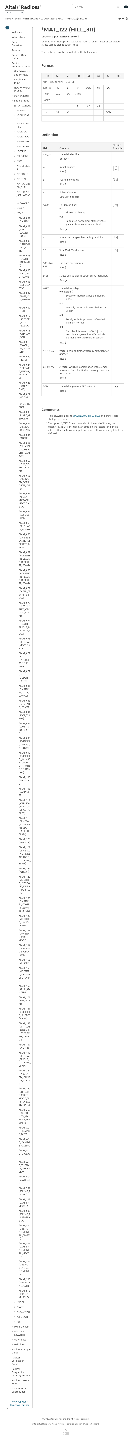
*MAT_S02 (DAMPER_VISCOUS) (24, 1203)
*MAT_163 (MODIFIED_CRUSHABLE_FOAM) (25, 974)
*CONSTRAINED (23, 125)
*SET (19, 1322)
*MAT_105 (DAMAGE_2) (24, 792)
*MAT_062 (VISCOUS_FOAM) (24, 515)
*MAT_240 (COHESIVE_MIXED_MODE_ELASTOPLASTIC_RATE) (24, 1097)
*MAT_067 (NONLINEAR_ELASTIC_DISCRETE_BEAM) (24, 559)
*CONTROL (22, 136)
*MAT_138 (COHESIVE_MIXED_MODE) (24, 935)
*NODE (20, 1302)
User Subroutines (19, 1390)
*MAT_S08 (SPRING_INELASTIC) (24, 1283)
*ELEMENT (22, 156)
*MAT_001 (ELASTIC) (24, 219)
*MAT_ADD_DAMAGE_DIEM (24, 1131)
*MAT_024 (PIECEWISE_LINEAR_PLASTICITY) (24, 371)
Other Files (20, 1339)
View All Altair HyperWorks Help (20, 1403)
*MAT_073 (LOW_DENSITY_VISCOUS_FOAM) (25, 609)
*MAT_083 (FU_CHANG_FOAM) (24, 704)
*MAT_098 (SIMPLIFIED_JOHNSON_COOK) (25, 743)
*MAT (61, 18)
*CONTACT (22, 131)
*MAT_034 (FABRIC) (24, 436)
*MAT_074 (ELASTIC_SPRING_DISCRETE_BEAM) (24, 627)
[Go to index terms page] (122, 8)
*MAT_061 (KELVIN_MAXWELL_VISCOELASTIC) (25, 500)
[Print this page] (127, 19)
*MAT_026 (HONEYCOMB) (24, 386)
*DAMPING (22, 141)
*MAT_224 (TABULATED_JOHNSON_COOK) (24, 1077)
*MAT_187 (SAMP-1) (24, 1046)
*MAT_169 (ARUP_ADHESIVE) (24, 989)
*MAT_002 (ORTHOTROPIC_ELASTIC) (25, 246)
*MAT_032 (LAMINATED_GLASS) (25, 427)
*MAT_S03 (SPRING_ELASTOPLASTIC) (24, 1216)
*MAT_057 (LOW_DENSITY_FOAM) (25, 466)
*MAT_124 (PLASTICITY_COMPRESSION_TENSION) (24, 904)
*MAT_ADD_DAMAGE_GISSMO (24, 1142)
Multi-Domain (21, 1327)
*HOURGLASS (23, 167)
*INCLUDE (22, 174)
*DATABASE (23, 146)
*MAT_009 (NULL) (24, 309)
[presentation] (58, 88)
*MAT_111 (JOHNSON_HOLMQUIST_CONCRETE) (25, 806)
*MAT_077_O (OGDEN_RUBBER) (24, 676)
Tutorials (17, 50)
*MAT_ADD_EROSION (24, 1154)
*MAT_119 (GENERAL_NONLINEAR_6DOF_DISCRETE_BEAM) (25, 826)
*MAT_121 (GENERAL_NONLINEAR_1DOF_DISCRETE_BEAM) (25, 855)
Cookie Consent (91, 1423)
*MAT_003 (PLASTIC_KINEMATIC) (24, 260)
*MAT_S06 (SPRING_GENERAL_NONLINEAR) (24, 1268)
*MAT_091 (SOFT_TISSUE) (24, 715)
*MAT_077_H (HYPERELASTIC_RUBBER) (24, 660)
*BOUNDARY (22, 117)
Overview (17, 43)
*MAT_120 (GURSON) (24, 840)
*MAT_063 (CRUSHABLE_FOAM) (24, 526)
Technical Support (74, 1423)
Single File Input (20, 81)
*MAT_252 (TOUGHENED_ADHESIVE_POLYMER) (24, 1116)
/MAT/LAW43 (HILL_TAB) (86, 416)
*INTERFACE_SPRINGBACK (23, 195)
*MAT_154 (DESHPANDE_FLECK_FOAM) (24, 950)
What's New (18, 37)
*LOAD (20, 208)
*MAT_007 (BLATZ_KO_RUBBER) (25, 298)
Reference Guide (26, 18)
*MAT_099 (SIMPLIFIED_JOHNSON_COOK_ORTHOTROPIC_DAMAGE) (25, 762)
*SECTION (22, 1317)
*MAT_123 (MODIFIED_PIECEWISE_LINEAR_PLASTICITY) (24, 885)
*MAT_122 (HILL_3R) (76, 18)
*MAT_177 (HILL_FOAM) (24, 1001)
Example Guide (21, 1351)
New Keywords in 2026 (22, 89)
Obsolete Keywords (19, 1333)
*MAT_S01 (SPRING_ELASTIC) (24, 1191)
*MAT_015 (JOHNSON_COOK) (25, 334)
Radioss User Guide (19, 56)
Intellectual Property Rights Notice (48, 1423)
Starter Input (21, 96)
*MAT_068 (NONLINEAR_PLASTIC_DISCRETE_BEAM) (24, 577)
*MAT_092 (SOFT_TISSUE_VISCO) (24, 728)
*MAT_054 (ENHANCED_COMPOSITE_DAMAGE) (25, 449)
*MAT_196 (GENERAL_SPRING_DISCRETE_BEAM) (25, 1059)
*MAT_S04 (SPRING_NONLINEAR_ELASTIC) (24, 1232)
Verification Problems (18, 1361)
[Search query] (96, 7)
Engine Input (21, 101)
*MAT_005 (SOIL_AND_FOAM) (24, 274)
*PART (20, 1307)
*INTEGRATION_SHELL (23, 185)
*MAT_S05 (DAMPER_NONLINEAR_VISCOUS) (24, 1250)
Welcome (17, 32)
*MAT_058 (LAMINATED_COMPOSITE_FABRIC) (25, 482)
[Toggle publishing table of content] (7, 27)
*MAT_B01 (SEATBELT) (24, 1180)
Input (48, 18)
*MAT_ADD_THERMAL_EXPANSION (24, 1167)
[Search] (117, 7)
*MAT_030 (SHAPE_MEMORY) (24, 415)
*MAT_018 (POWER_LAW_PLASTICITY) (24, 347)
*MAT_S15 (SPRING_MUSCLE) (24, 1294)
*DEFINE (21, 151)
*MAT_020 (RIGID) (24, 358)
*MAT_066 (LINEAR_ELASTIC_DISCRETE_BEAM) (24, 541)
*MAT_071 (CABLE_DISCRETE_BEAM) (24, 593)
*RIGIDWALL (23, 1312)
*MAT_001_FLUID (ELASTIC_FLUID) (24, 231)
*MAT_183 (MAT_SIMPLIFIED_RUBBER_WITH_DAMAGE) (24, 1031)
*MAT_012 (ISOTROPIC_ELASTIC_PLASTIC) (24, 320)
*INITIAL (21, 179)
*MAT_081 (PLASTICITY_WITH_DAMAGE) (24, 691)
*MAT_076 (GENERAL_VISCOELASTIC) (25, 643)
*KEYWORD (22, 203)
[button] (10, 32)
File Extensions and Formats (22, 73)
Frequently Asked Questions (21, 1372)
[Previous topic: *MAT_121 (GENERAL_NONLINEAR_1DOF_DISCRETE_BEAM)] (120, 19)
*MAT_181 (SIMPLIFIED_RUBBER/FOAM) (25, 1013)
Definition (19, 1344)
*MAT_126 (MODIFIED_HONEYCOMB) (24, 920)
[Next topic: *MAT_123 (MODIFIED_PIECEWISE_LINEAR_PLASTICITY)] (123, 19)
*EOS (19, 161)
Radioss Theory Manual (20, 1382)
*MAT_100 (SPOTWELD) (24, 781)
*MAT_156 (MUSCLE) (24, 961)
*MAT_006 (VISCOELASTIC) (24, 285)
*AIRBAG (21, 110)
